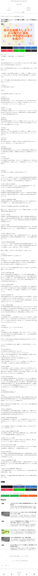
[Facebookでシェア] (19, 48)
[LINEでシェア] (19, 50)
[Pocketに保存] (7, 50)
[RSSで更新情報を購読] (28, 496)
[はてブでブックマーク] (31, 48)
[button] (31, 50)
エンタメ (3, 481)
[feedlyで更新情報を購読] (10, 496)
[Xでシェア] (7, 48)
